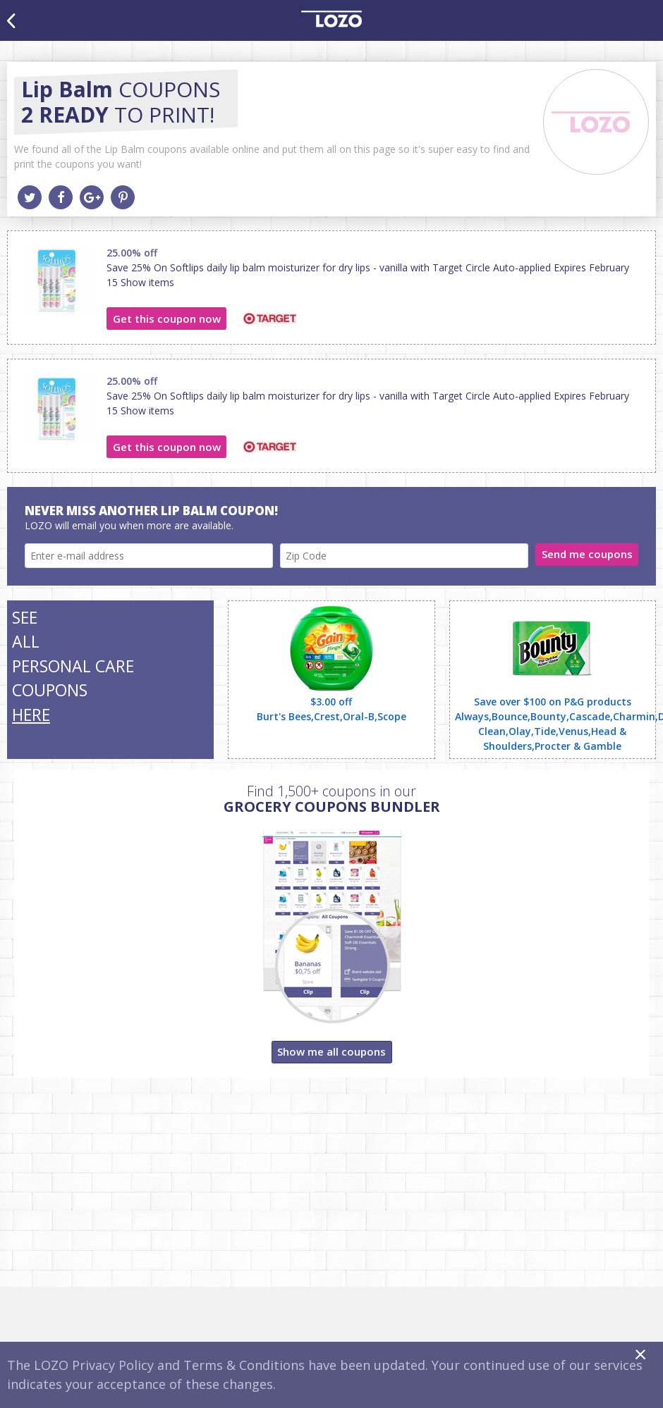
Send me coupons (587, 554)
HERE (31, 714)
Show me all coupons (331, 1051)
